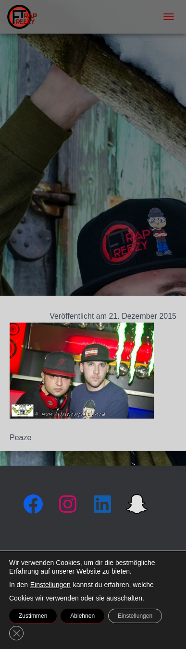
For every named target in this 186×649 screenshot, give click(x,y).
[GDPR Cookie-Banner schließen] (16, 633)
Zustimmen (33, 616)
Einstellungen (50, 585)
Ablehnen (82, 616)
